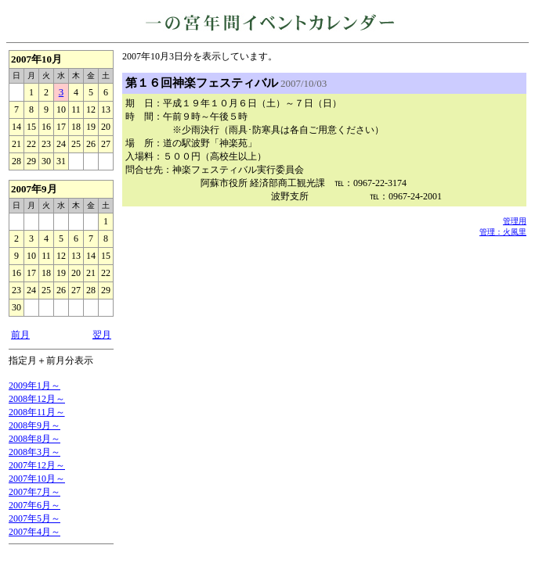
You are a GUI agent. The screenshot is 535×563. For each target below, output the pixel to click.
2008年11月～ (37, 412)
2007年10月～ (37, 478)
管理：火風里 (502, 232)
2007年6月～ (34, 505)
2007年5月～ (34, 518)
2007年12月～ (37, 465)
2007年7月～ (34, 491)
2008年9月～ (34, 425)
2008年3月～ (34, 451)
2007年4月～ (34, 531)
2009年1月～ (34, 385)
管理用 (514, 221)
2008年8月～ (34, 438)
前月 (20, 334)
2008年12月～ (37, 398)
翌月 (101, 334)
